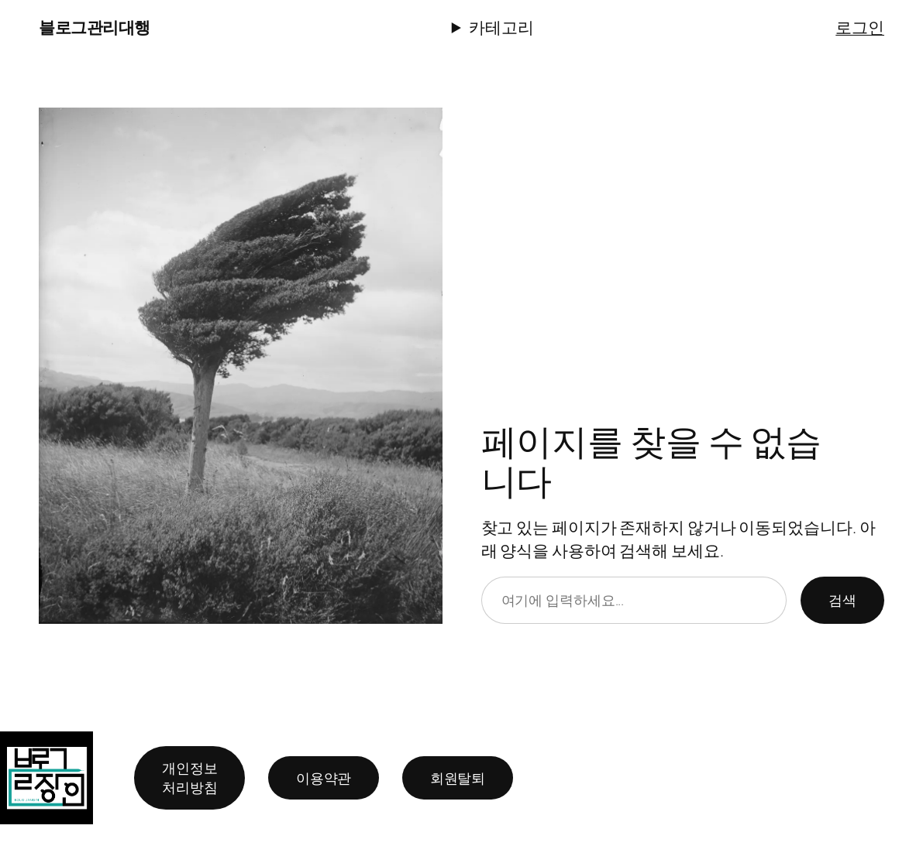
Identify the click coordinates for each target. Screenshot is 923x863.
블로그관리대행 (94, 26)
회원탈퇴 (458, 777)
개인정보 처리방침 (190, 777)
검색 (842, 600)
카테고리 (501, 26)
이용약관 (324, 777)
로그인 (859, 26)
